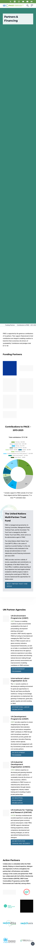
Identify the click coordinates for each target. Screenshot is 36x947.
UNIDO (13, 770)
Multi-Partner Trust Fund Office (17, 585)
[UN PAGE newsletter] (27, 1)
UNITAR (13, 815)
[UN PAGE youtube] (23, 1)
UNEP (12, 621)
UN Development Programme (18, 754)
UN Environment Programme (18, 670)
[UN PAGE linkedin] (14, 1)
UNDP (13, 722)
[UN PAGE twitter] (10, 1)
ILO (14, 684)
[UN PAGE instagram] (19, 1)
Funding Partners (10, 325)
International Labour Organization (20, 708)
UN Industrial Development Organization (17, 800)
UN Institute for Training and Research (21, 842)
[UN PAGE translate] (31, 1)
